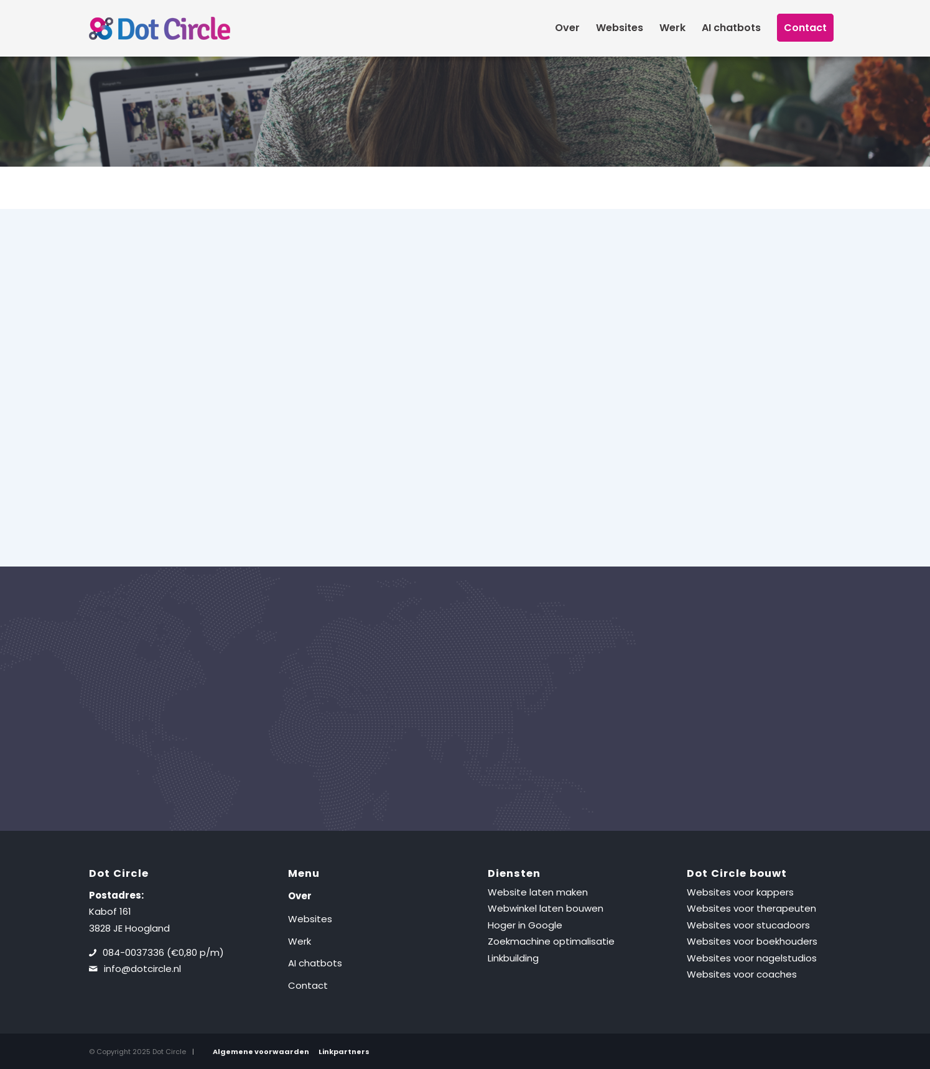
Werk (299, 941)
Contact (308, 985)
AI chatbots (315, 963)
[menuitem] (567, 28)
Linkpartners (344, 1052)
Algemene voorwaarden (261, 1052)
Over (300, 895)
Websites (310, 918)
